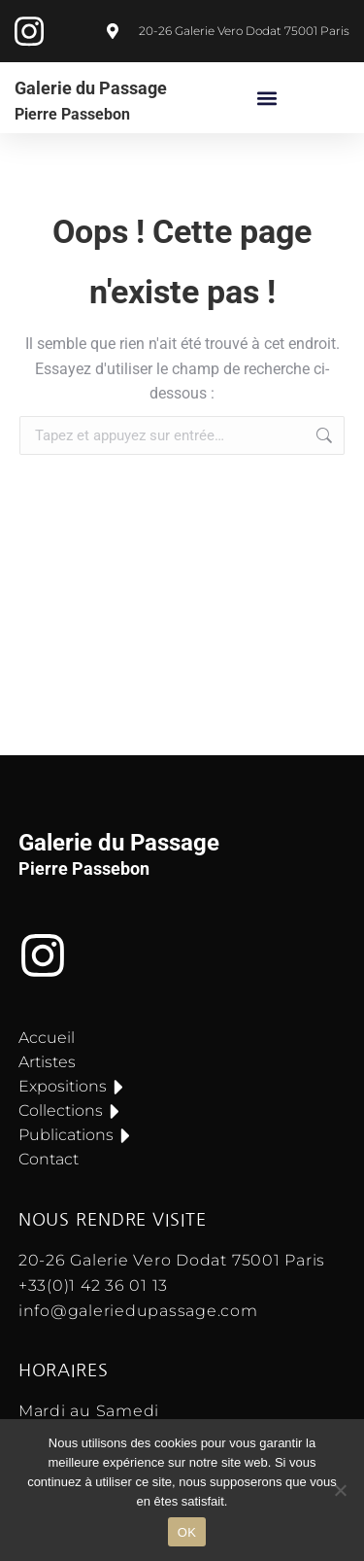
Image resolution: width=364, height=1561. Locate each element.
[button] (267, 98)
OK (187, 1532)
